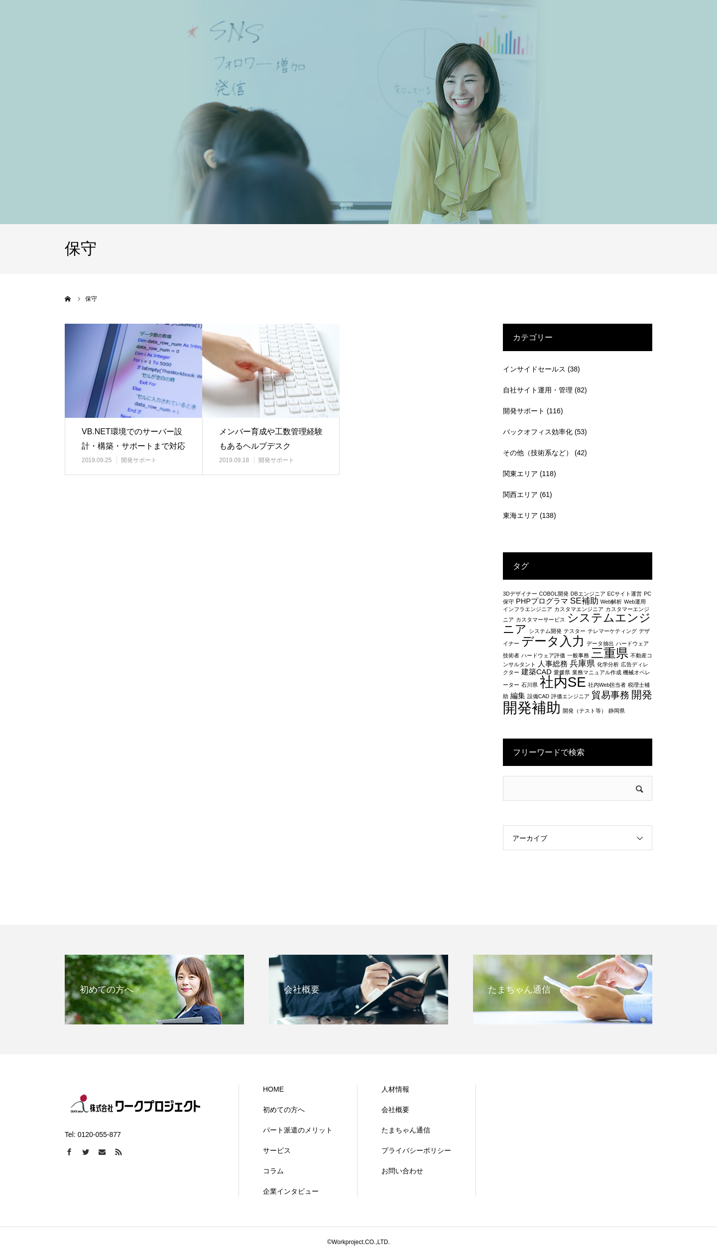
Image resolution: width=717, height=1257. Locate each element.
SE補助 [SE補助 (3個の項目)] (584, 601)
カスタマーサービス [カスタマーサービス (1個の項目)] (540, 620)
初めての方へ (284, 1110)
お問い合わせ (402, 1171)
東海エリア (520, 515)
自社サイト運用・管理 (538, 390)
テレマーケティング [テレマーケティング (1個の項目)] (612, 631)
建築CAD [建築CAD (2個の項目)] (536, 672)
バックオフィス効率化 (538, 432)
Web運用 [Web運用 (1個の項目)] (635, 602)
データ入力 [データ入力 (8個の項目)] (553, 641)
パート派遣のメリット (298, 1130)
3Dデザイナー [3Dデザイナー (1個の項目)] (520, 594)
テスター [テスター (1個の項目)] (575, 631)
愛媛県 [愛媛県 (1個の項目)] (562, 672)
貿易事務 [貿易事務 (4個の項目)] (610, 694)
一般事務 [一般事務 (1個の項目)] (578, 655)
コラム (273, 1171)
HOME (273, 1089)
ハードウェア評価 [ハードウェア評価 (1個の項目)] (543, 655)
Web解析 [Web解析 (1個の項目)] (611, 602)
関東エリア (520, 474)
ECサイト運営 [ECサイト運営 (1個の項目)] (624, 594)
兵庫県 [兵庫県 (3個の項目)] (582, 663)
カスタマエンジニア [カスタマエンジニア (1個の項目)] (578, 609)
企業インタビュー (291, 1191)
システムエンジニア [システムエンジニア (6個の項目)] (577, 623)
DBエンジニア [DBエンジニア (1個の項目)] (588, 594)
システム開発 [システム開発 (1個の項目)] (545, 631)
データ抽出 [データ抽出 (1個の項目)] (600, 643)
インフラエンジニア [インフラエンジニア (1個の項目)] (527, 609)
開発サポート (139, 460)
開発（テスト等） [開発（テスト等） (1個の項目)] (584, 711)
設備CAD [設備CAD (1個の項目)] (538, 696)
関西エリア (520, 495)
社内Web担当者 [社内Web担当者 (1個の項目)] (607, 685)
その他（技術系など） (538, 453)
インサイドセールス (534, 369)
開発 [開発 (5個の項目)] (641, 694)
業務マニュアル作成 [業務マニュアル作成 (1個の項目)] (596, 672)
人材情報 (395, 1089)
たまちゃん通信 (405, 1130)
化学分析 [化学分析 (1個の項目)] (608, 664)
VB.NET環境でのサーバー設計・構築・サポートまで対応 (133, 438)
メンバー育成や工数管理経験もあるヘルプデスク (271, 438)
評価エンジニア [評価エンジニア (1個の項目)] (570, 696)
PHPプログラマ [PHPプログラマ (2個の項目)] (542, 601)
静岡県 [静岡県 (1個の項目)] (616, 711)
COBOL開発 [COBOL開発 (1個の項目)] (554, 594)
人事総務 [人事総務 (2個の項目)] (553, 664)
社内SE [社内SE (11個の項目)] (563, 682)
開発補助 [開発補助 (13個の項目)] (532, 707)
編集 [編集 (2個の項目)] (517, 696)
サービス (277, 1150)
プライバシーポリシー (416, 1150)
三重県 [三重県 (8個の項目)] (609, 653)
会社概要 (395, 1110)
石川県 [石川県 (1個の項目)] (529, 685)
